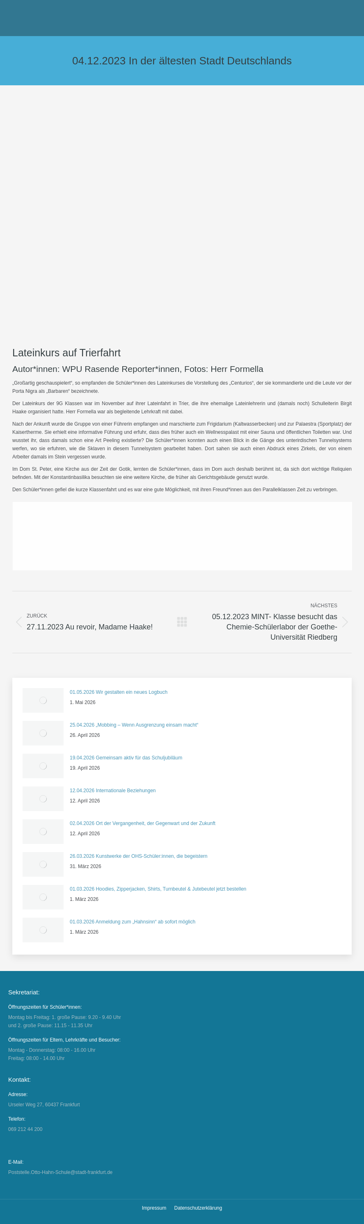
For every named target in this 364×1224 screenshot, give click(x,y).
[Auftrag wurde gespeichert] (43, 700)
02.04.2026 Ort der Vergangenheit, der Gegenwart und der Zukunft (142, 823)
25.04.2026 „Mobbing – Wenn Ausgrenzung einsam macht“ (134, 725)
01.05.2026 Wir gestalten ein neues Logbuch (118, 692)
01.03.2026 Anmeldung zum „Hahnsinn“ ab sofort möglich (132, 922)
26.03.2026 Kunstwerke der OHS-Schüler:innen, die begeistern (139, 856)
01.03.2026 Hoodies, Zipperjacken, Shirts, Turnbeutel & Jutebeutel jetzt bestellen (158, 889)
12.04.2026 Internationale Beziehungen (113, 790)
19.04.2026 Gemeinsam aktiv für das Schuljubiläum (126, 758)
